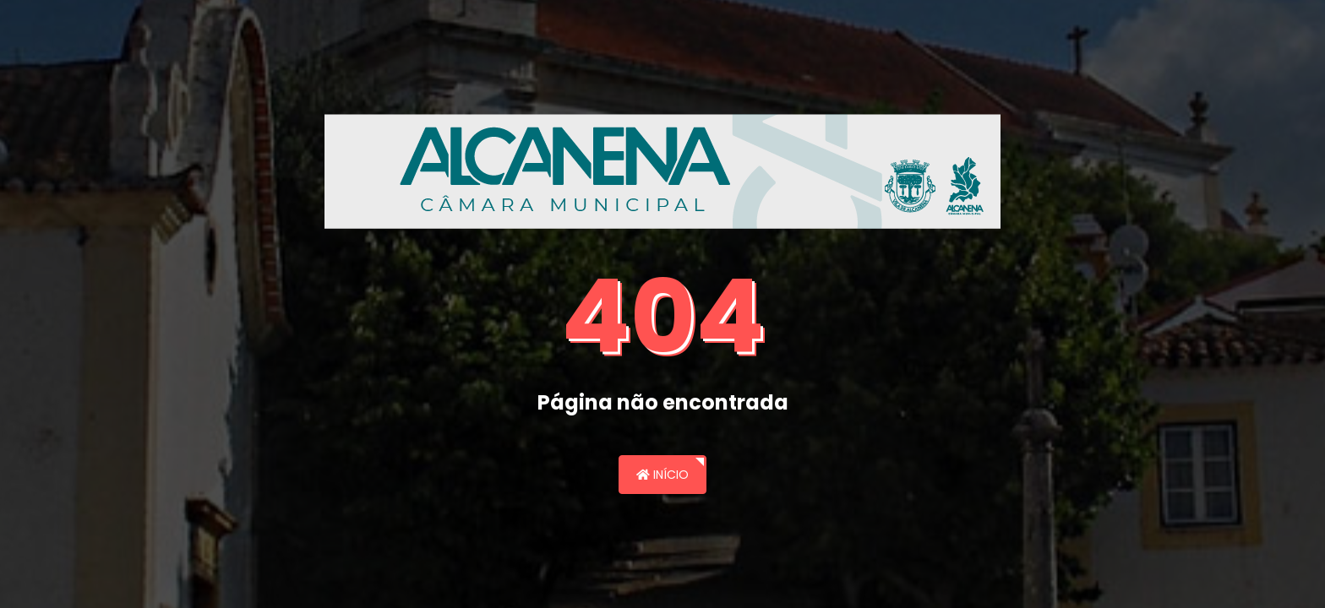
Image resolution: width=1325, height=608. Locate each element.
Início (662, 474)
